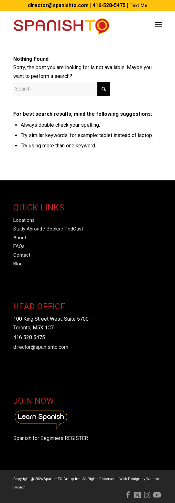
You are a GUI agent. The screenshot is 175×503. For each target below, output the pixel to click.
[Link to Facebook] (128, 495)
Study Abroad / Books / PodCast (48, 229)
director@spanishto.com (58, 5)
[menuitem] (158, 24)
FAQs (19, 246)
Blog (18, 264)
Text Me (138, 5)
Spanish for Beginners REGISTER (50, 438)
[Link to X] (137, 495)
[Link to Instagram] (147, 495)
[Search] (61, 89)
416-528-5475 (109, 5)
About (19, 238)
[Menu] (158, 24)
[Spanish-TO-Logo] (72, 24)
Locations (24, 220)
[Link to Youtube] (157, 495)
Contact (21, 255)
